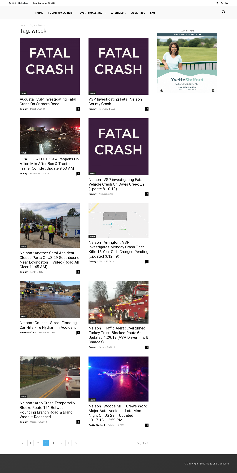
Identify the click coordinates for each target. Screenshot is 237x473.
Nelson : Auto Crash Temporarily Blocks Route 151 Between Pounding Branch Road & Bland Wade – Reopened (47, 410)
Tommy (24, 108)
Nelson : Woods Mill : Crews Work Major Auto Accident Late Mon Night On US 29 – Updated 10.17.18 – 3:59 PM (118, 413)
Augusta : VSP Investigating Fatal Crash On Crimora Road (48, 101)
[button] (223, 11)
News (23, 93)
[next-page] (76, 443)
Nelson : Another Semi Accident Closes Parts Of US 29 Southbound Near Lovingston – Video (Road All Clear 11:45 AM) (49, 260)
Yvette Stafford (28, 332)
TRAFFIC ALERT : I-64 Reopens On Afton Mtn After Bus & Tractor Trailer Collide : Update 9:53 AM (49, 164)
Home (23, 25)
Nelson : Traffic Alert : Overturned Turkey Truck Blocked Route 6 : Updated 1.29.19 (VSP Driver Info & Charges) (118, 335)
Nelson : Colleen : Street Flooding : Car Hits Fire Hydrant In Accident (49, 325)
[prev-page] (23, 443)
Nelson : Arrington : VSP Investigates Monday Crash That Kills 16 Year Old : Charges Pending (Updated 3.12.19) (118, 249)
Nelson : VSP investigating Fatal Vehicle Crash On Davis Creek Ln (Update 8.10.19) (116, 184)
